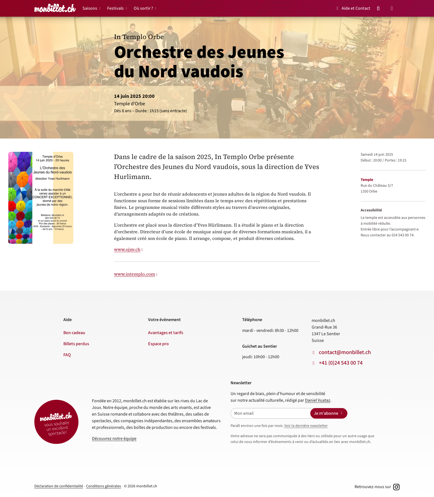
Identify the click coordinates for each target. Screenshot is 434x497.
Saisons (89, 8)
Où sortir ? (143, 8)
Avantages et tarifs (165, 333)
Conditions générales (103, 486)
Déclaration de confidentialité (58, 486)
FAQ (67, 355)
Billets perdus (76, 344)
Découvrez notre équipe (114, 438)
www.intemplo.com (134, 274)
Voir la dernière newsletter (306, 426)
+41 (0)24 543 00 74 (341, 363)
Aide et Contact (352, 8)
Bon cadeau (74, 333)
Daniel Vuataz (317, 400)
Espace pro (158, 344)
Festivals (115, 8)
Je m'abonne (329, 413)
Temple (367, 180)
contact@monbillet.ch (345, 352)
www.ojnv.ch (127, 249)
